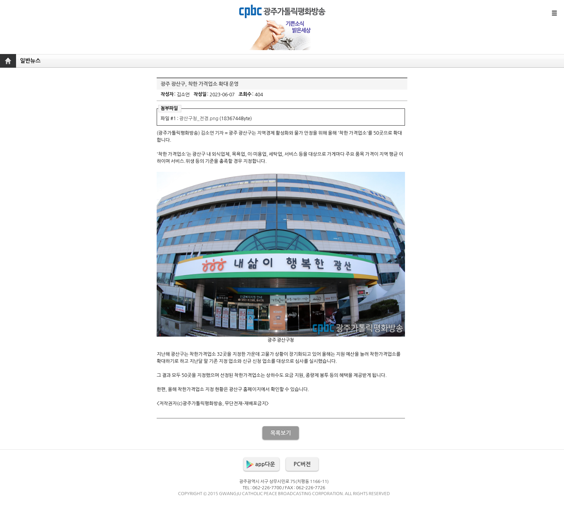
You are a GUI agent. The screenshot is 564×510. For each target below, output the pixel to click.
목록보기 (280, 433)
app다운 (265, 464)
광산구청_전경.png (199, 118)
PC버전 (302, 464)
